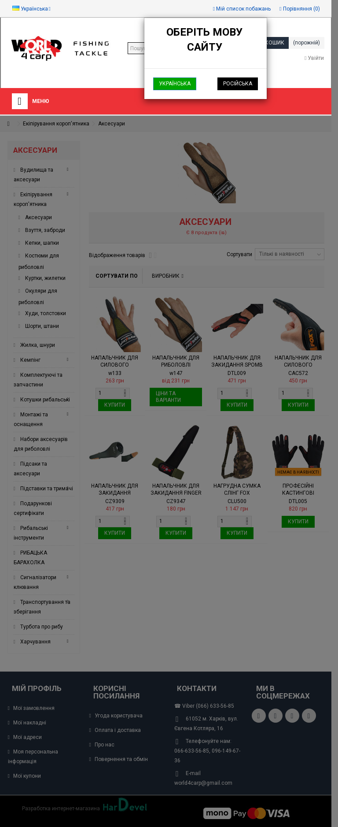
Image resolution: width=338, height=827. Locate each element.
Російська (237, 84)
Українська (175, 84)
